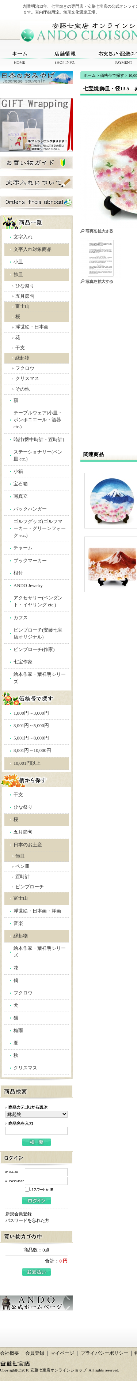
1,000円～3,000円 (31, 713)
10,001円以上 (27, 763)
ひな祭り (24, 286)
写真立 (21, 496)
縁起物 (22, 358)
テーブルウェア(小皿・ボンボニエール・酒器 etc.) (38, 419)
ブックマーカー (30, 560)
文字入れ (23, 237)
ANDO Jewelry (28, 585)
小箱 (18, 471)
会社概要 (9, 1353)
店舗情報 (65, 57)
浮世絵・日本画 (32, 327)
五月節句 (24, 296)
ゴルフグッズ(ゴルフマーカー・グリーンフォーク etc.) (40, 528)
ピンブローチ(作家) (34, 649)
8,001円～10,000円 (32, 750)
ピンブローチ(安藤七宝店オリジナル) (38, 634)
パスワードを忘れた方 (27, 1220)
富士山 (22, 306)
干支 (20, 347)
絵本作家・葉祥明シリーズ (40, 678)
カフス (21, 617)
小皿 (18, 261)
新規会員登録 (18, 1214)
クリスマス (27, 378)
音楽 (18, 923)
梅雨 (18, 1030)
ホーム (19, 57)
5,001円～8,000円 (31, 738)
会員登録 (34, 1353)
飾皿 (18, 274)
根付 (18, 573)
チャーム (23, 547)
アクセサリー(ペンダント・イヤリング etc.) (38, 601)
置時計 (22, 876)
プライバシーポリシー (104, 1353)
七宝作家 (23, 662)
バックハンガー (30, 509)
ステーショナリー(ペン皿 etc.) (38, 455)
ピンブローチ (29, 886)
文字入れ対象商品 (33, 249)
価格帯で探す (112, 75)
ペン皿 (22, 866)
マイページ (62, 1353)
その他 (22, 389)
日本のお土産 (28, 844)
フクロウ (24, 368)
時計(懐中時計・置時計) (39, 439)
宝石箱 (21, 483)
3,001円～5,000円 (31, 725)
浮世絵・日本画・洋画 (37, 911)
